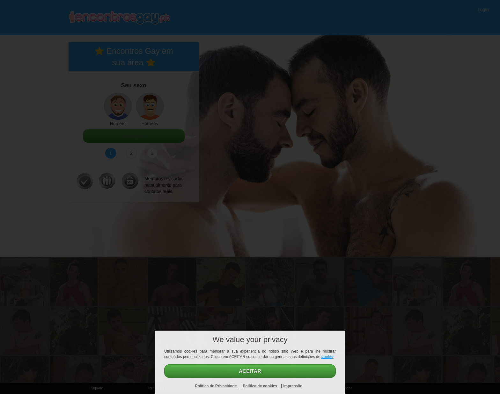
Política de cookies (260, 386)
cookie (327, 357)
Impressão (292, 386)
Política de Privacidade (216, 386)
